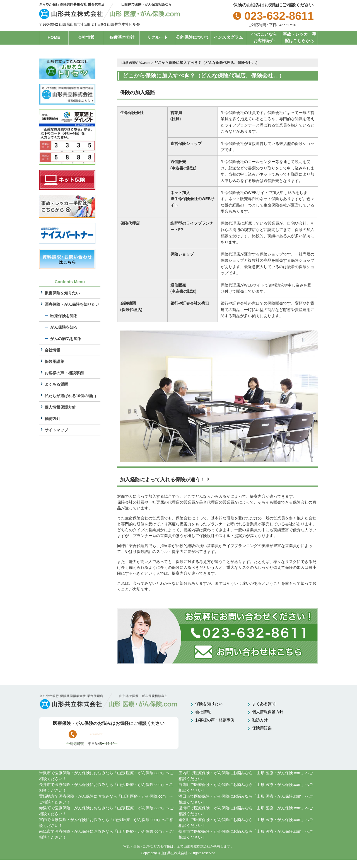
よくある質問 (56, 384)
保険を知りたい (209, 703)
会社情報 (86, 37)
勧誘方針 (52, 419)
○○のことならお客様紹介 (264, 37)
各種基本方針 (121, 37)
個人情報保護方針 (60, 407)
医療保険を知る (64, 316)
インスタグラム (228, 37)
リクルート (157, 37)
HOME (54, 37)
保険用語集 (54, 362)
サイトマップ (56, 430)
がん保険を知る (64, 327)
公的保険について (192, 37)
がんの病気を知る (65, 339)
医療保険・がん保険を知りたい (72, 304)
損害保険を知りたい (62, 293)
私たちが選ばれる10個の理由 (70, 396)
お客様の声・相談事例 (64, 373)
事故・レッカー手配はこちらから (299, 37)
